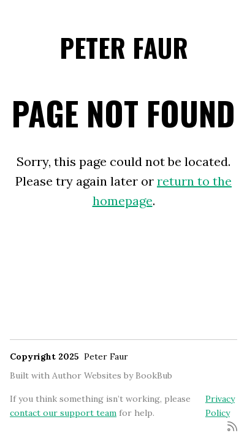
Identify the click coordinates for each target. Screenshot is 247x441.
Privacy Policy (220, 405)
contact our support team (63, 412)
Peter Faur (123, 47)
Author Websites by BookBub (112, 375)
